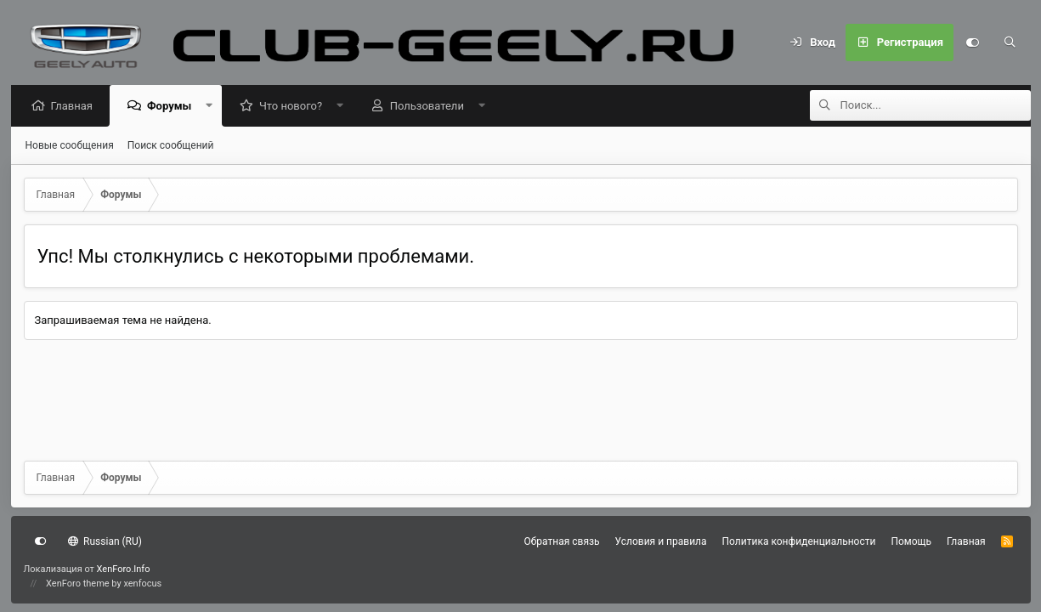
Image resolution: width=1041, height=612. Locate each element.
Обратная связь (562, 541)
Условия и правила (661, 541)
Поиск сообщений (170, 146)
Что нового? (294, 106)
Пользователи (431, 106)
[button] (213, 107)
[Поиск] (1009, 42)
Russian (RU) (105, 541)
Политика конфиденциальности (799, 541)
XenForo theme (78, 583)
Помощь (911, 541)
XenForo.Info (123, 569)
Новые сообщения (69, 146)
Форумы (173, 106)
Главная (76, 106)
